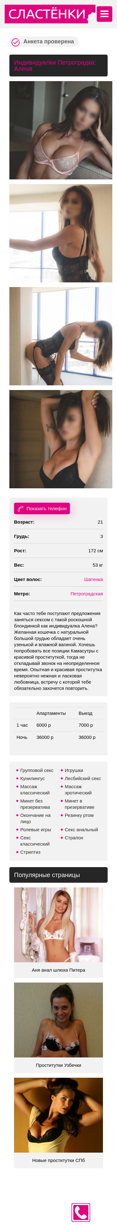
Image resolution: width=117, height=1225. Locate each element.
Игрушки (74, 770)
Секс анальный (81, 829)
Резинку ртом (79, 815)
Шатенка (93, 579)
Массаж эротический (78, 789)
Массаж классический (35, 789)
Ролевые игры (35, 829)
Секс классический (35, 841)
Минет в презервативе (80, 804)
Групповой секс (36, 770)
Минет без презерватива (35, 804)
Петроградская (87, 593)
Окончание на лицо (35, 818)
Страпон (74, 837)
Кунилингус (32, 778)
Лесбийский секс (83, 778)
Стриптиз (30, 852)
